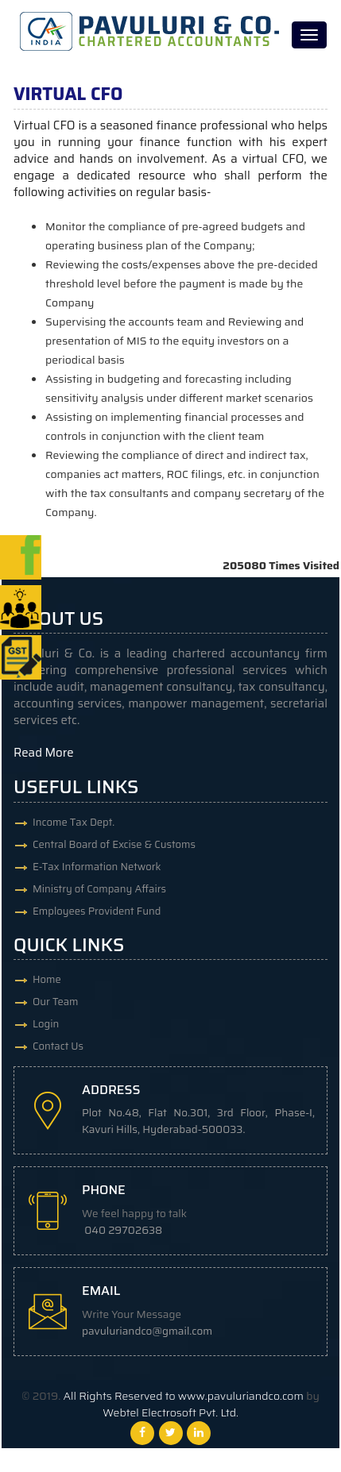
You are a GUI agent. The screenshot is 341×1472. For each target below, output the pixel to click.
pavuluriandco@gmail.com (147, 1331)
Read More (44, 752)
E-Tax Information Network (97, 866)
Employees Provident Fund (97, 911)
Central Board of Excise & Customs (114, 844)
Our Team (56, 1001)
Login (46, 1023)
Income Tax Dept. (73, 822)
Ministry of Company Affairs (99, 889)
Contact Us (58, 1046)
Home (47, 979)
